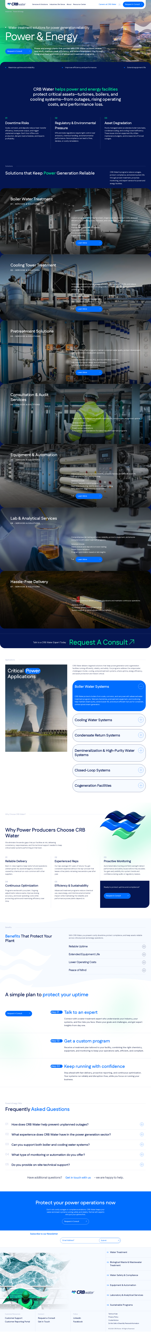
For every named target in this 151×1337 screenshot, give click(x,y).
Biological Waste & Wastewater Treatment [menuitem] (126, 1269)
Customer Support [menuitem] (13, 1323)
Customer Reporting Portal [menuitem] (17, 1327)
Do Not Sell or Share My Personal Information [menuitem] (123, 1329)
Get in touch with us (78, 1183)
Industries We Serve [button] (57, 4)
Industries (8, 12)
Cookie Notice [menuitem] (113, 1326)
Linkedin (77, 1323)
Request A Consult (103, 643)
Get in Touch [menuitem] (44, 1327)
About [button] (69, 4)
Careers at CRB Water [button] (107, 4)
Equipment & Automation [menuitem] (123, 1290)
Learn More (89, 243)
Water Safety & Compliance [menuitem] (124, 1280)
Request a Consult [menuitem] (46, 1323)
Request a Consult (133, 4)
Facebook (78, 1327)
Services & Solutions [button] (40, 4)
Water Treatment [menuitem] (119, 1257)
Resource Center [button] (79, 4)
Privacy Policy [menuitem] (113, 1322)
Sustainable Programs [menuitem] (121, 1310)
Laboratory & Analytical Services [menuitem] (127, 1300)
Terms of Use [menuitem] (112, 1319)
